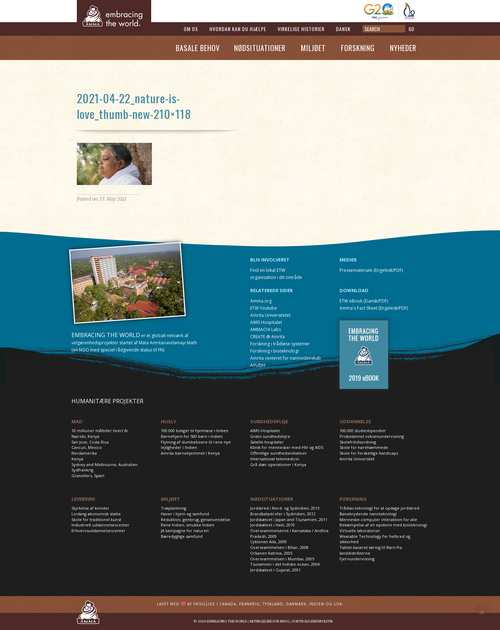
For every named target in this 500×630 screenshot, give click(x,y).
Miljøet (313, 47)
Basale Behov (198, 47)
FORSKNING (353, 499)
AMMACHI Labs (265, 329)
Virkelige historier (301, 28)
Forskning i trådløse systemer (280, 344)
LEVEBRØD (83, 499)
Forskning (358, 47)
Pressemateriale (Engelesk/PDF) (371, 270)
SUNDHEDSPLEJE (269, 421)
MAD (77, 421)
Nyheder (403, 47)
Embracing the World (227, 621)
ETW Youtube (263, 308)
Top (482, 612)
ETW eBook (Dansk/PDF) (364, 301)
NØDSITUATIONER (271, 499)
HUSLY (168, 421)
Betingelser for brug (269, 621)
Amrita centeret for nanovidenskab (285, 358)
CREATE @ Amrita (267, 337)
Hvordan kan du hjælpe (237, 28)
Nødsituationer (260, 47)
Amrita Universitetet (270, 315)
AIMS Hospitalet (266, 322)
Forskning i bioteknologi (274, 351)
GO (411, 28)
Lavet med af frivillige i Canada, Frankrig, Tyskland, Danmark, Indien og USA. (250, 603)
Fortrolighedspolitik (312, 621)
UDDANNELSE (355, 421)
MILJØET (170, 499)
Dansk (343, 28)
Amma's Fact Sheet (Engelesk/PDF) (374, 308)
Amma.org (261, 301)
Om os (191, 28)
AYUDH (257, 365)
